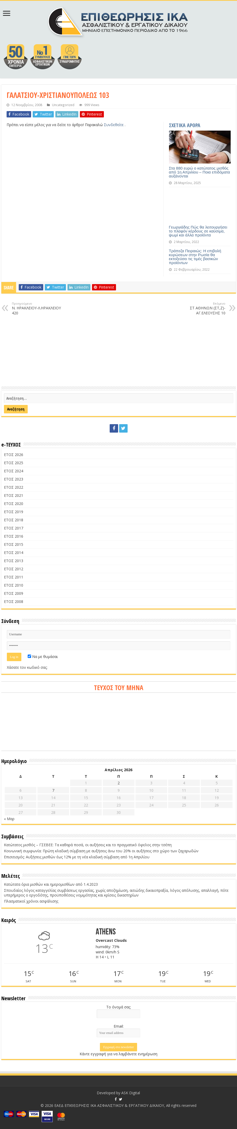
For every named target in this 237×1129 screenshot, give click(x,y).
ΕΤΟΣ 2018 (13, 519)
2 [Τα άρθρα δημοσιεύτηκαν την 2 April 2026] (119, 782)
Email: (119, 1026)
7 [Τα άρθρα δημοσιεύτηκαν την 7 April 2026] (53, 790)
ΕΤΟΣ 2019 (13, 511)
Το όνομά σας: (118, 1006)
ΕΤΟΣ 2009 (13, 593)
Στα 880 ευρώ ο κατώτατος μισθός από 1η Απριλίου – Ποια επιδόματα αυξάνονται (199, 172)
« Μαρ (9, 818)
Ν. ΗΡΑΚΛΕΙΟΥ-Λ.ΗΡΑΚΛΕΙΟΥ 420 (39, 308)
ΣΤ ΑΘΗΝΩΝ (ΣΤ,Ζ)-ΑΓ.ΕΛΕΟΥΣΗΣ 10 (198, 308)
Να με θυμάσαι (43, 656)
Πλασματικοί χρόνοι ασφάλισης (31, 901)
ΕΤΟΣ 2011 (13, 577)
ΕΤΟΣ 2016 (13, 536)
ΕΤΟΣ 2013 (13, 560)
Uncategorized (63, 105)
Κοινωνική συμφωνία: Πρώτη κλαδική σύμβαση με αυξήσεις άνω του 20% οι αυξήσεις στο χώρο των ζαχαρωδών (101, 850)
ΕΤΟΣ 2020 (13, 503)
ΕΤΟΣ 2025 (13, 462)
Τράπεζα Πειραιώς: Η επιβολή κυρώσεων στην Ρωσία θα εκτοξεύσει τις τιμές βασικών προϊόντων (195, 257)
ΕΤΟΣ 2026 (13, 454)
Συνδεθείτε (114, 124)
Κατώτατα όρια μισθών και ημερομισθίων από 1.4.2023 (51, 884)
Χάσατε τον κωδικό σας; (27, 667)
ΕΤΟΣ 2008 (13, 601)
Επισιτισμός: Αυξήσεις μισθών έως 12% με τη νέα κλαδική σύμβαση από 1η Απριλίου (76, 856)
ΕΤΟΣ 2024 (13, 470)
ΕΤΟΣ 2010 (13, 585)
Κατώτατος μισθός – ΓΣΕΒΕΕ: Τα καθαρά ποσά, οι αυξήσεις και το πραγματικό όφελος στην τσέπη (88, 844)
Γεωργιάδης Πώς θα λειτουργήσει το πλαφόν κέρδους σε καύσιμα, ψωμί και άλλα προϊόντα (198, 231)
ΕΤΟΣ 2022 (13, 487)
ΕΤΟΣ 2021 (13, 495)
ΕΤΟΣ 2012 (13, 568)
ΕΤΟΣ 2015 (13, 544)
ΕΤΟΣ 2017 (13, 528)
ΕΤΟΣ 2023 (13, 479)
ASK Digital (130, 1092)
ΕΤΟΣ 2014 (13, 552)
